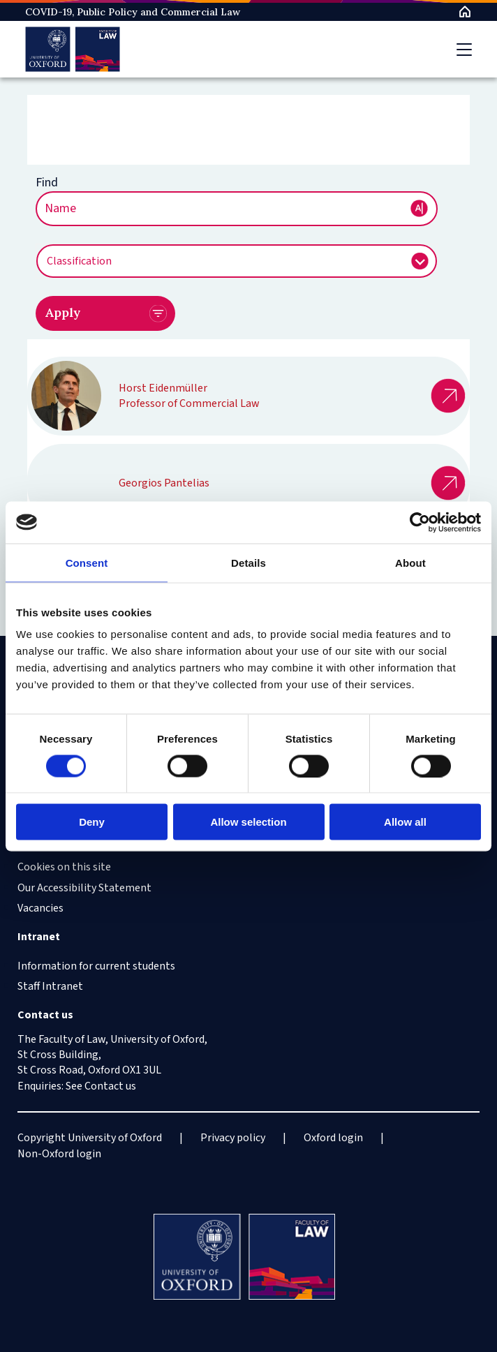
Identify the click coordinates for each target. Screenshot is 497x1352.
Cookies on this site (64, 867)
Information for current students (96, 966)
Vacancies (40, 908)
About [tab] (410, 562)
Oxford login (333, 1137)
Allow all (405, 822)
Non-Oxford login (59, 1153)
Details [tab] (248, 562)
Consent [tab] (87, 562)
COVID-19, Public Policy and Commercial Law (132, 12)
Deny (92, 822)
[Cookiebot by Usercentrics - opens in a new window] (420, 522)
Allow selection (248, 822)
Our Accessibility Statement (84, 888)
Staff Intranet (50, 986)
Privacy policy (232, 1137)
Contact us (110, 1086)
